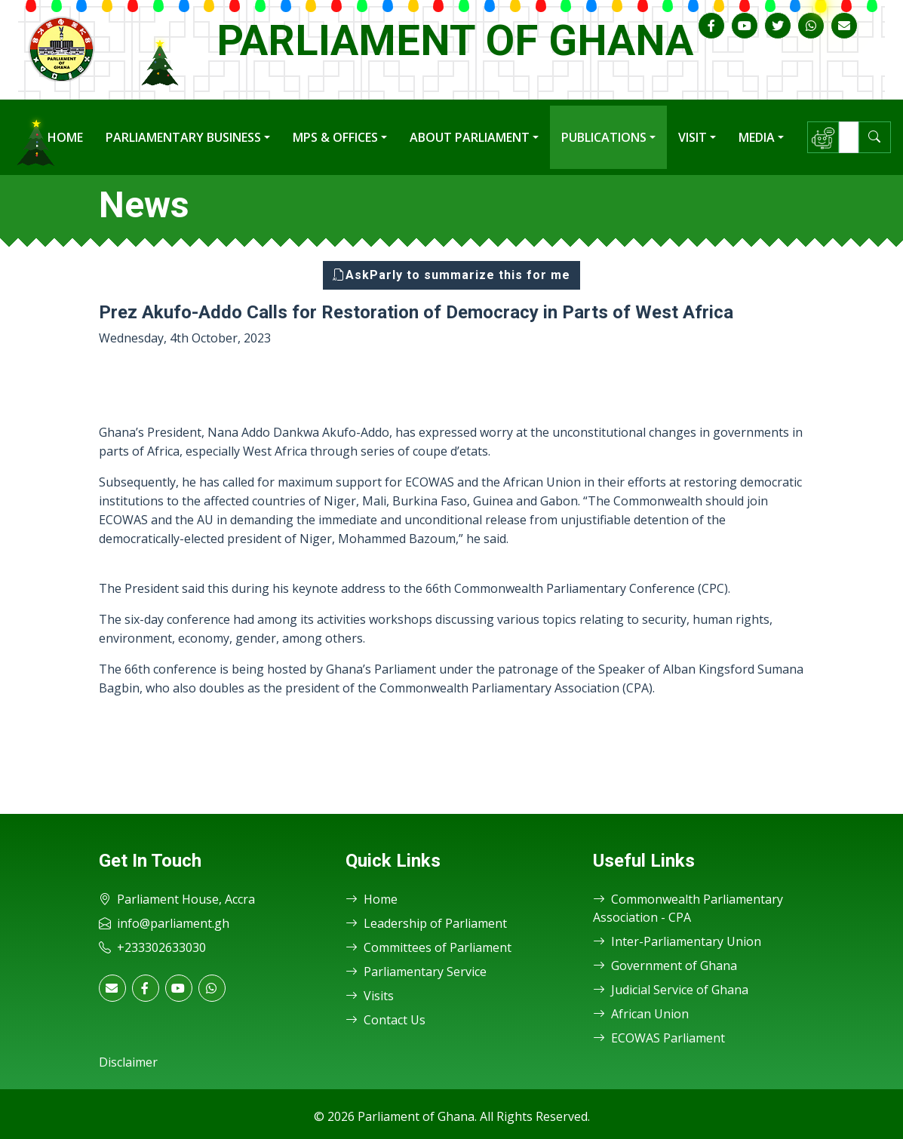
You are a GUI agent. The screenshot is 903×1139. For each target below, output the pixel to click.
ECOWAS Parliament (659, 1038)
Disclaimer (128, 1062)
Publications (604, 137)
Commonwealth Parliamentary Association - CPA (688, 908)
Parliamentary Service (416, 971)
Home (65, 137)
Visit (692, 137)
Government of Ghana (665, 965)
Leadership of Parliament (426, 923)
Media (757, 137)
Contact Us (385, 1020)
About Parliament (470, 137)
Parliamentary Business (183, 137)
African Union (641, 1013)
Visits (370, 995)
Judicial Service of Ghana (670, 989)
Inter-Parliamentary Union (677, 941)
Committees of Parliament (428, 947)
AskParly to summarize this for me (451, 275)
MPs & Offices (335, 137)
